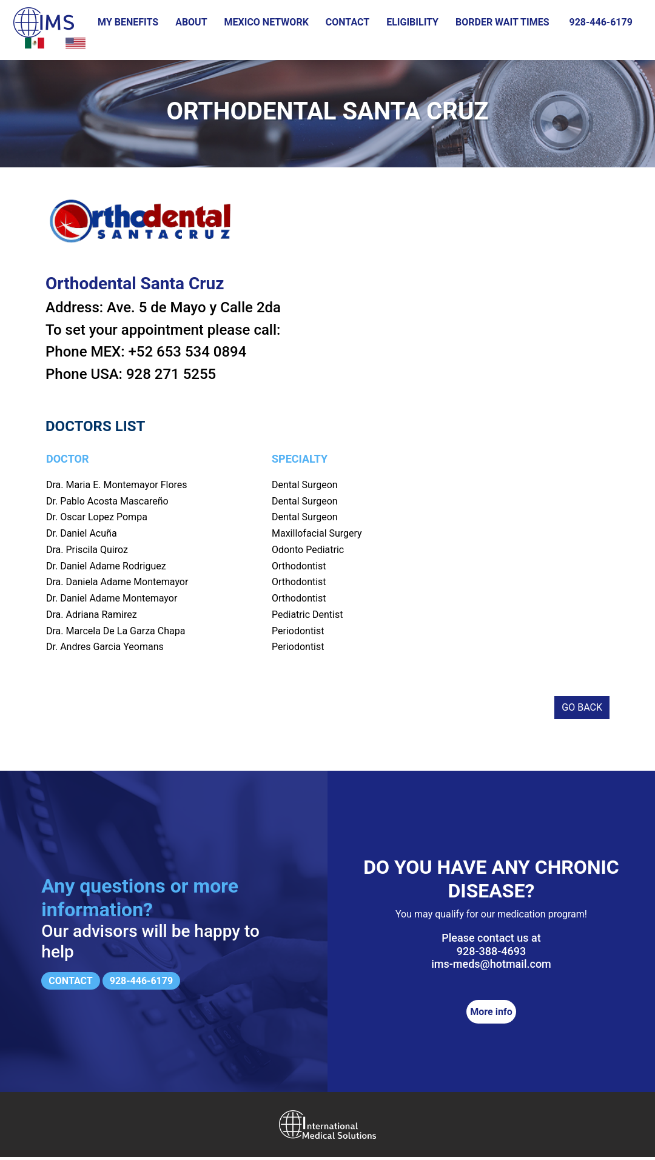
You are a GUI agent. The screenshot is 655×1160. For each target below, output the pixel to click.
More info (491, 1015)
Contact (347, 22)
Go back (582, 711)
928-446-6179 (600, 22)
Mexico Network (266, 22)
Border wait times (502, 22)
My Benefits (128, 22)
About (191, 22)
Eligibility (412, 22)
